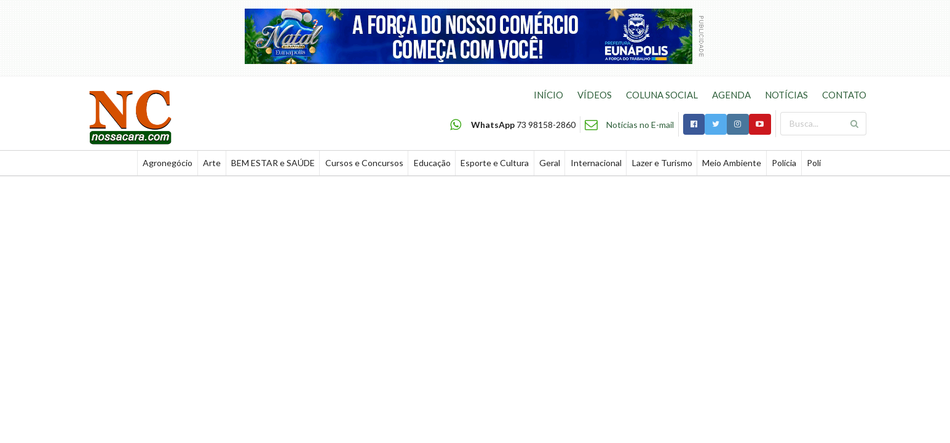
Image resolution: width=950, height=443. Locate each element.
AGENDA (731, 94)
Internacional (596, 163)
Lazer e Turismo (662, 163)
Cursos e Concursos (364, 163)
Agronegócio (167, 163)
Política (821, 163)
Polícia (784, 163)
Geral (549, 163)
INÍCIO (548, 94)
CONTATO (844, 94)
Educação (432, 163)
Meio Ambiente (731, 163)
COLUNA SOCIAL (662, 94)
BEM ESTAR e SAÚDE (273, 163)
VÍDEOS (594, 94)
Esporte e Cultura (495, 163)
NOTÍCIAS (786, 94)
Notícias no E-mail (640, 124)
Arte (212, 163)
